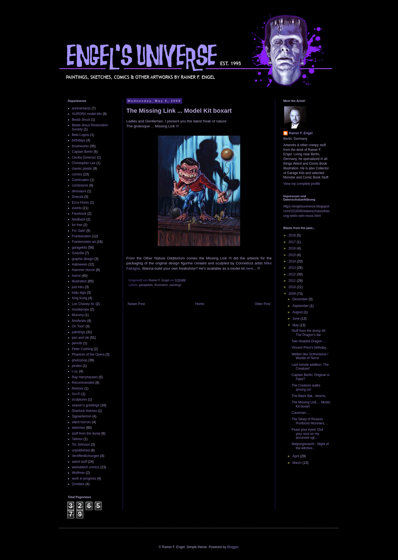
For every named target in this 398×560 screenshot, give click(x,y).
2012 (293, 274)
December (300, 299)
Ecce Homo (80, 202)
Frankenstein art (84, 242)
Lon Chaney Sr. (83, 304)
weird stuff (79, 462)
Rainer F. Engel (301, 133)
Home (199, 304)
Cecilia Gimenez (84, 157)
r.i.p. (75, 371)
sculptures (79, 399)
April (296, 456)
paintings (175, 284)
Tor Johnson (81, 444)
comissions (80, 185)
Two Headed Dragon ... (309, 341)
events (77, 208)
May (296, 325)
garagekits (146, 284)
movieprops (80, 309)
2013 (293, 268)
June (296, 318)
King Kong (79, 298)
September (301, 306)
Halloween (79, 264)
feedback (78, 219)
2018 (293, 235)
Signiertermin (81, 416)
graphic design (82, 259)
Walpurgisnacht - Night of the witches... (310, 446)
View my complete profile (301, 184)
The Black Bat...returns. (309, 396)
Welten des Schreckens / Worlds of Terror (310, 356)
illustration (161, 284)
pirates (77, 366)
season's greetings (86, 405)
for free (77, 225)
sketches (78, 428)
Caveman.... (301, 413)
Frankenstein (81, 236)
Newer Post (136, 304)
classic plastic (82, 168)
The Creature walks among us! (306, 387)
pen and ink (80, 338)
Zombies (78, 484)
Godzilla (78, 253)
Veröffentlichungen (85, 456)
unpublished (81, 450)
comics (77, 174)
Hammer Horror (83, 270)
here (249, 268)
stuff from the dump (86, 433)
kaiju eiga (79, 293)
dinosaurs (79, 191)
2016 (293, 248)
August (298, 312)
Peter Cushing (82, 349)
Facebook (79, 213)
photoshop (79, 360)
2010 (293, 287)
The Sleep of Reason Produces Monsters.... (310, 421)
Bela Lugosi (80, 135)
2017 (293, 242)
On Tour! (78, 326)
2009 (293, 294)
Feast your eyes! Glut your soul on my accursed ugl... (307, 434)
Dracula (77, 197)
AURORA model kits (87, 114)
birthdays (78, 140)
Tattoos (77, 439)
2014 (293, 261)
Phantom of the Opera (88, 354)
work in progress (84, 478)
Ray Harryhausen (85, 377)
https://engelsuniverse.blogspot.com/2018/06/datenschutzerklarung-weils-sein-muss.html (306, 211)
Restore (77, 388)
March (297, 463)
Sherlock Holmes (84, 411)
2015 (293, 255)
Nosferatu (79, 321)
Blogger (233, 547)
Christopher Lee (83, 163)
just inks (78, 287)
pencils (77, 343)
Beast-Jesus (81, 120)
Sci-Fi (76, 394)
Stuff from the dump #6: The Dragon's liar (309, 332)
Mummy (78, 315)
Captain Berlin (82, 152)
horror (76, 276)
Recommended (83, 383)
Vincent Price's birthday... (310, 347)
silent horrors (81, 422)
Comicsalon (80, 180)
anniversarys (81, 108)
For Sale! (78, 231)
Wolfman (78, 473)
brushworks (80, 146)
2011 (293, 281)
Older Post (262, 304)
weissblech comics (85, 467)
